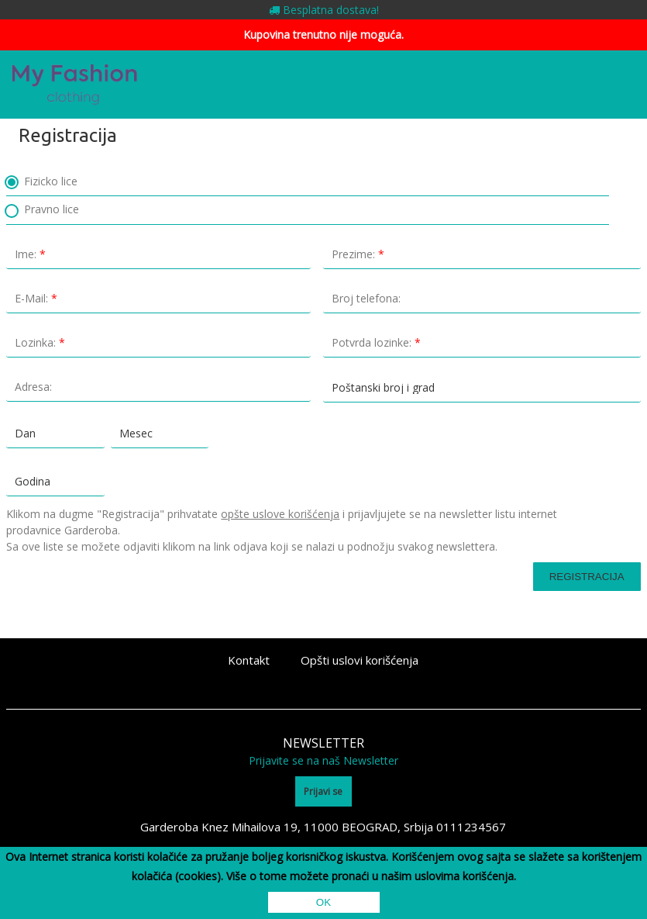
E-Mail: (163, 298)
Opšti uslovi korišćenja (359, 660)
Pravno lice (42, 210)
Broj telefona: (486, 298)
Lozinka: (163, 342)
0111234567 (471, 826)
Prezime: (486, 254)
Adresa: (163, 386)
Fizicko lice (41, 182)
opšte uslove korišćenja (280, 513)
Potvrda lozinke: (486, 342)
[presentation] (88, 612)
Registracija (587, 576)
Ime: (163, 254)
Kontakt (249, 660)
